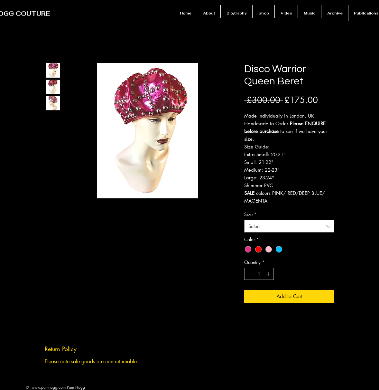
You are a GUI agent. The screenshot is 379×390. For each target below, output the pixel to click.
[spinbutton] (259, 274)
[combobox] (289, 226)
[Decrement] (249, 274)
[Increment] (269, 274)
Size (250, 214)
